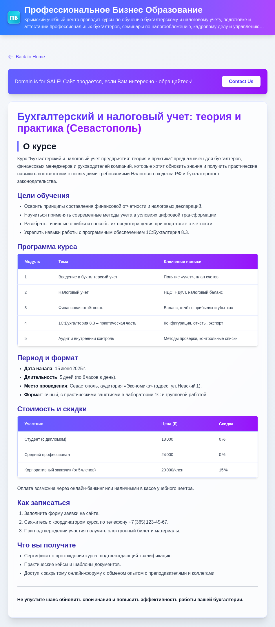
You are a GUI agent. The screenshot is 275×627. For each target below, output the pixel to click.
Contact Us (241, 81)
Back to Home (26, 57)
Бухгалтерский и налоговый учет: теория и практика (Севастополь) (129, 122)
